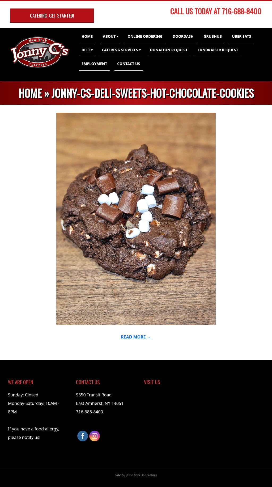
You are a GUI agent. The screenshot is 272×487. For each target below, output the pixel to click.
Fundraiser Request (218, 49)
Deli (86, 49)
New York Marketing (141, 475)
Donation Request (169, 49)
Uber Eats (241, 36)
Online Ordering (145, 36)
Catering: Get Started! (52, 15)
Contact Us (128, 63)
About (109, 36)
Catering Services (120, 49)
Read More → (136, 337)
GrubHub (213, 36)
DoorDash (183, 36)
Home (87, 36)
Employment (94, 63)
